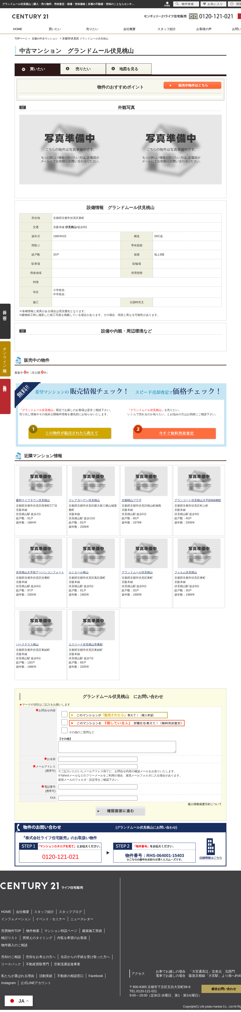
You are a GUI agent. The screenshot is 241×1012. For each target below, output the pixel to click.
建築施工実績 (92, 933)
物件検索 (32, 933)
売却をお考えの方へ (41, 959)
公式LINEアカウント (36, 985)
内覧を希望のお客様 (72, 940)
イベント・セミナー (50, 921)
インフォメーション (16, 921)
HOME (17, 29)
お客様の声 (204, 29)
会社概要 (129, 29)
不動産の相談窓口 (70, 978)
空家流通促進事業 (67, 966)
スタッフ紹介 (166, 29)
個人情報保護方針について (205, 806)
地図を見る (128, 69)
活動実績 (45, 978)
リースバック (11, 966)
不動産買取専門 (37, 966)
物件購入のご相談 (14, 947)
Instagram (8, 985)
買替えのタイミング (37, 940)
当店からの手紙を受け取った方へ (85, 959)
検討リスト (9, 940)
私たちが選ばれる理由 (17, 978)
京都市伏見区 (70, 38)
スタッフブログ (70, 914)
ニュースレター (81, 921)
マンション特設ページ (60, 933)
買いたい (55, 29)
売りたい (92, 29)
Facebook (95, 978)
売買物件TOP (11, 933)
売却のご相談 (11, 959)
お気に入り (213, 4)
